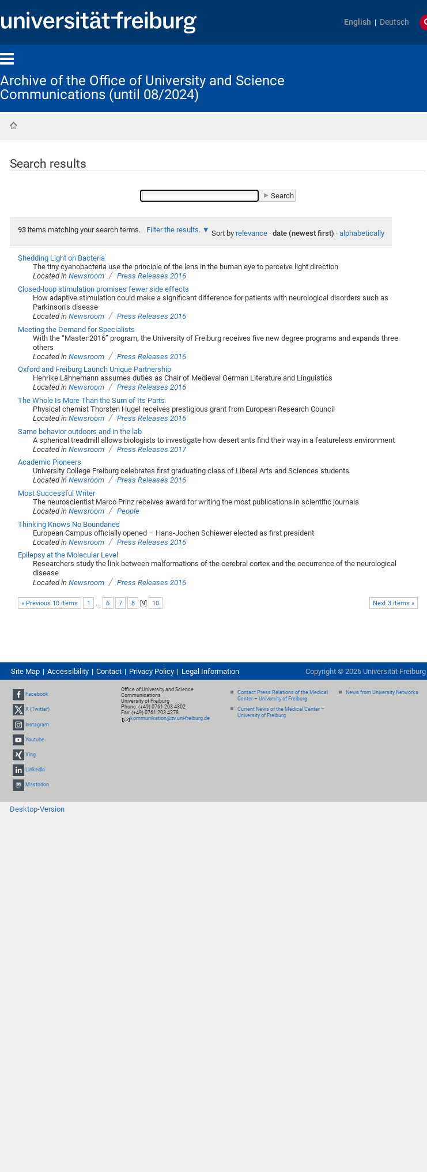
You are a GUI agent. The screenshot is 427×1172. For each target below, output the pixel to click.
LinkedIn (35, 769)
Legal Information (210, 671)
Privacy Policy (151, 671)
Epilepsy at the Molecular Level (68, 555)
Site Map (25, 671)
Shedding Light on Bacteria (61, 258)
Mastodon (37, 785)
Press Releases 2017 (151, 449)
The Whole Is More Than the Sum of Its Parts (91, 400)
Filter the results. (174, 229)
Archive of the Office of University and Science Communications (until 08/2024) (142, 88)
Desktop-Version (37, 809)
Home (13, 126)
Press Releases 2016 (151, 276)
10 (155, 603)
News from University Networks (382, 692)
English (357, 22)
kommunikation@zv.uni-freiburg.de (170, 718)
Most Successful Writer (56, 493)
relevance (251, 233)
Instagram (37, 725)
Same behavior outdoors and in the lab (80, 431)
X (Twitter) (37, 709)
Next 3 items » (393, 603)
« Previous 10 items (49, 603)
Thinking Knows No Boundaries (69, 524)
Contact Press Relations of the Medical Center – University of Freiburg (282, 695)
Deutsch (394, 22)
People (128, 511)
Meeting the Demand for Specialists (76, 329)
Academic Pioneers (49, 462)
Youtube (34, 740)
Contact (109, 671)
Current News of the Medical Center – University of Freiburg (280, 712)
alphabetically (361, 233)
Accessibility (68, 671)
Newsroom (86, 276)
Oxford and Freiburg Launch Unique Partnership (94, 369)
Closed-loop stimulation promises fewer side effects (103, 289)
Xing (30, 755)
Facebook (36, 694)
